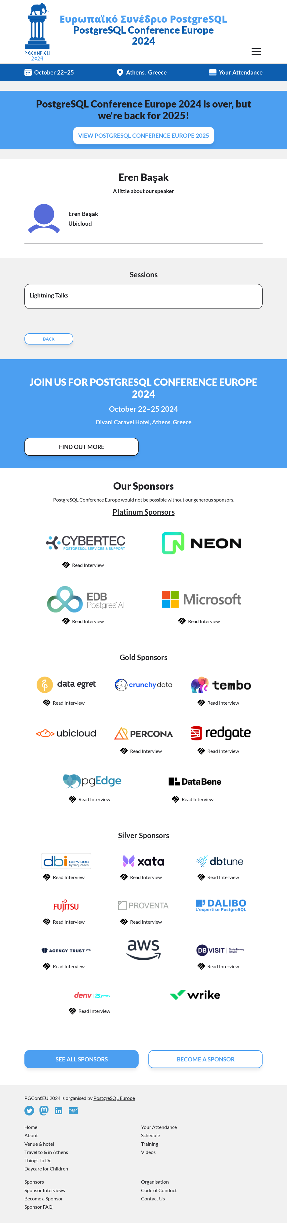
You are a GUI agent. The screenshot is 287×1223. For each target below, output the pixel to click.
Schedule (150, 1135)
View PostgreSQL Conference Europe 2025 (143, 135)
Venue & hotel (39, 1144)
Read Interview (88, 565)
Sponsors (34, 1182)
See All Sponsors (82, 1059)
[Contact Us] (73, 1110)
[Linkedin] (59, 1110)
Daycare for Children (46, 1168)
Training (149, 1144)
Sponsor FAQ (38, 1207)
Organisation (155, 1182)
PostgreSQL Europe (114, 1098)
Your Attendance (241, 72)
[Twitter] (29, 1110)
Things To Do (38, 1160)
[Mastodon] (44, 1110)
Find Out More (81, 446)
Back (49, 338)
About (31, 1135)
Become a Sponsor (43, 1198)
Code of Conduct (159, 1190)
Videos (148, 1152)
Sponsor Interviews (44, 1190)
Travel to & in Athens (46, 1152)
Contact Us (153, 1198)
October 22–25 (54, 72)
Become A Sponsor (205, 1059)
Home (30, 1127)
